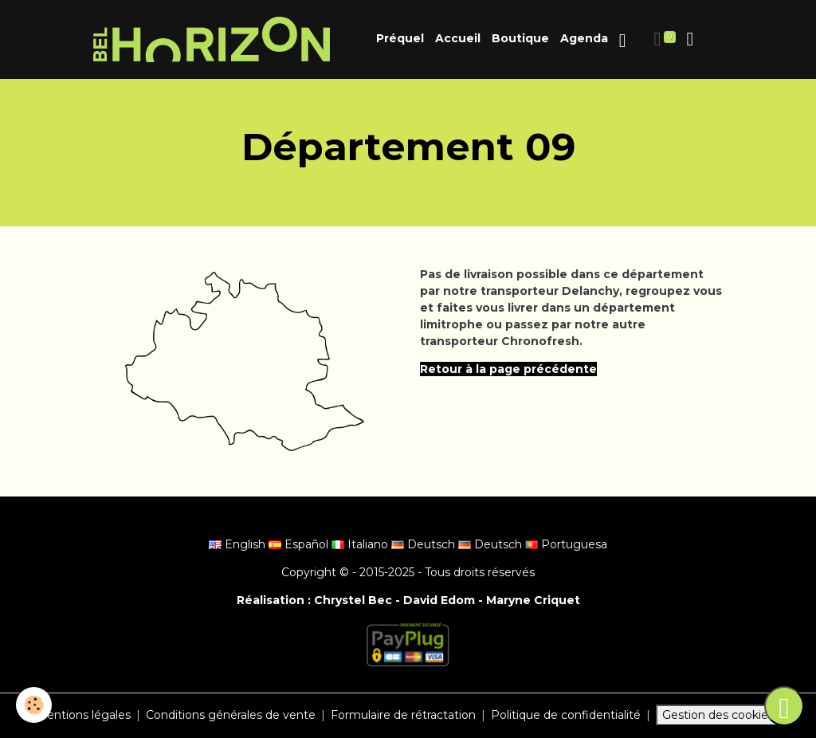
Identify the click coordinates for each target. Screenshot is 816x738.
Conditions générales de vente (231, 715)
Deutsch (424, 544)
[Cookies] (34, 705)
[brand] (214, 39)
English (239, 544)
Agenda (584, 38)
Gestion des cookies (718, 715)
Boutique (520, 38)
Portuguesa (566, 544)
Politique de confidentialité (566, 715)
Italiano (361, 544)
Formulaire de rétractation (403, 715)
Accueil (458, 38)
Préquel (400, 38)
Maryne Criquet (533, 600)
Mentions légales (83, 715)
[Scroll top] (784, 706)
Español (300, 544)
